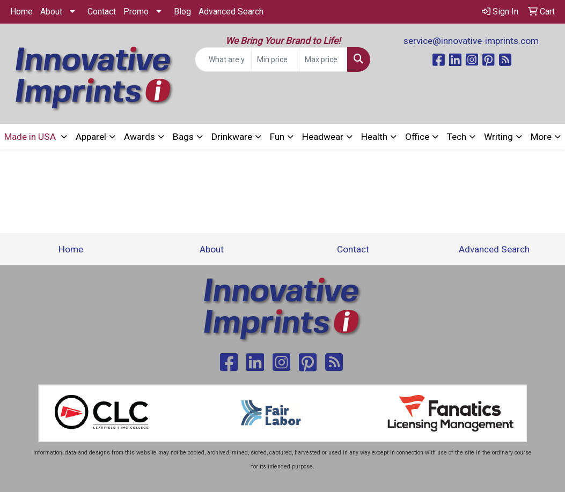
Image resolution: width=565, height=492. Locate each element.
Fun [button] (277, 136)
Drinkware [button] (231, 136)
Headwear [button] (322, 136)
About (51, 11)
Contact (101, 11)
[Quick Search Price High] (323, 59)
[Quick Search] (223, 59)
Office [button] (417, 136)
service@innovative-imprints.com (471, 40)
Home (21, 11)
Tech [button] (456, 136)
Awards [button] (139, 136)
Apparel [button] (91, 136)
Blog (182, 11)
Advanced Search (231, 11)
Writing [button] (498, 136)
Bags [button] (183, 136)
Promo (136, 11)
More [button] (541, 136)
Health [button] (374, 136)
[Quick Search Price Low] (275, 59)
